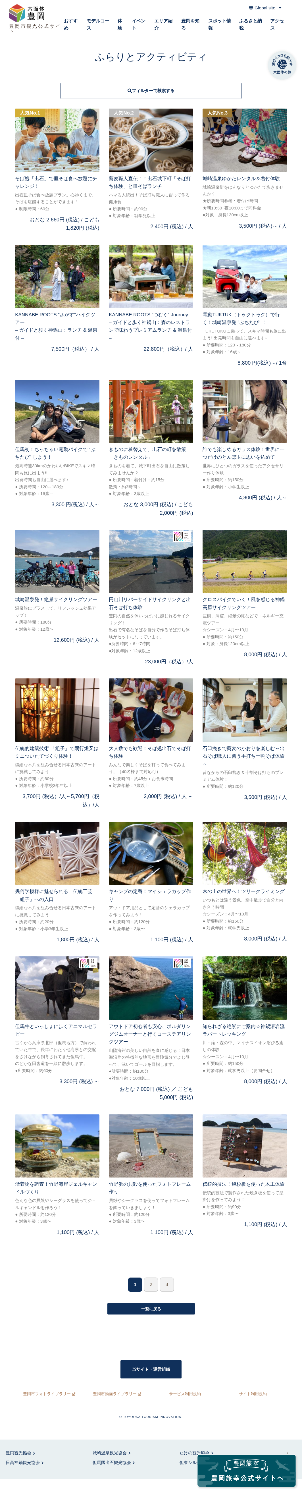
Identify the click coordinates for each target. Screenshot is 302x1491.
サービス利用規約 (185, 1405)
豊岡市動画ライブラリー (114, 1405)
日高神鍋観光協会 (23, 1474)
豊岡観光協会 (18, 1465)
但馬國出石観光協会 (112, 1474)
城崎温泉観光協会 (110, 1465)
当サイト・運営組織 (151, 1381)
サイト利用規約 (253, 1405)
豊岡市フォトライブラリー (46, 1405)
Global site (263, 10)
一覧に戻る (151, 1318)
